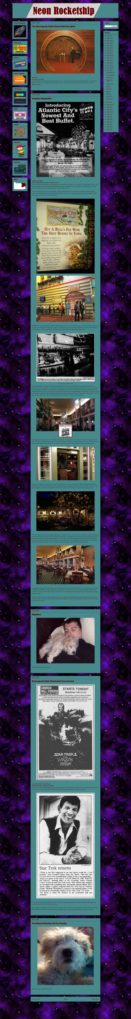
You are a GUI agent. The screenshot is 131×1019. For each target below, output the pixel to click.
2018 (108, 55)
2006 (108, 114)
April (107, 94)
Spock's (96, 907)
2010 (108, 104)
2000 (108, 129)
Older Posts (95, 999)
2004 (108, 119)
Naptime (36, 614)
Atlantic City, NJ (54, 182)
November (109, 75)
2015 (108, 63)
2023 (108, 43)
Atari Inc (49, 81)
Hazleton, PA (46, 785)
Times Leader (53, 907)
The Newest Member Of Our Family (49, 923)
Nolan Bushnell (36, 81)
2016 (108, 60)
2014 (108, 65)
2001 (108, 127)
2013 (108, 68)
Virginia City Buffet (42, 98)
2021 (108, 48)
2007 (108, 112)
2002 (108, 124)
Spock (89, 902)
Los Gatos (38, 83)
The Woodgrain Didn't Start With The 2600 (53, 26)
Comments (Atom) (69, 1004)
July (107, 86)
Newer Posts (36, 999)
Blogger (69, 1015)
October (108, 77)
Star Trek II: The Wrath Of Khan (41, 784)
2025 (108, 38)
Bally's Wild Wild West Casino (40, 182)
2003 (108, 122)
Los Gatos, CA (36, 79)
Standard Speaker (37, 785)
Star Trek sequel (70, 902)
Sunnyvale (78, 83)
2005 (108, 117)
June (107, 89)
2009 (108, 107)
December (109, 72)
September (109, 80)
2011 (108, 102)
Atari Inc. (34, 77)
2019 (108, 53)
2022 (108, 45)
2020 (108, 50)
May (107, 91)
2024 (108, 40)
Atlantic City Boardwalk (51, 184)
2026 (108, 35)
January (108, 99)
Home (66, 999)
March (108, 96)
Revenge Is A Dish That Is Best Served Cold (53, 681)
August (108, 84)
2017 (108, 58)
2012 (108, 70)
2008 (108, 109)
